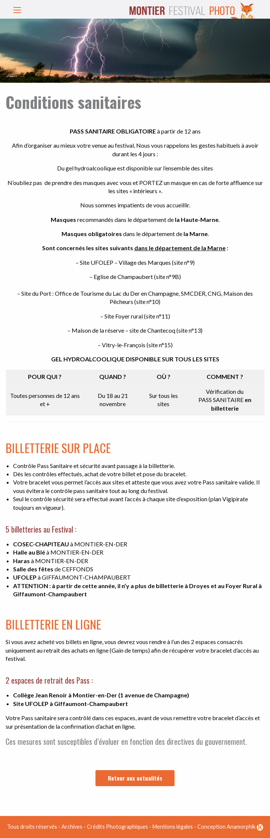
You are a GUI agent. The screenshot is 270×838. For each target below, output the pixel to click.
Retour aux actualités (135, 778)
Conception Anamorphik (230, 826)
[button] (15, 10)
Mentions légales (173, 826)
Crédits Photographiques (117, 826)
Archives (72, 826)
